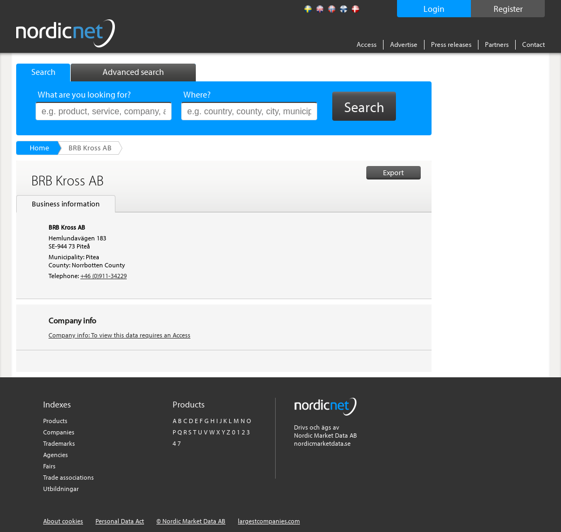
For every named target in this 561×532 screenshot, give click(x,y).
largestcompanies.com (269, 521)
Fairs (49, 466)
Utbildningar (61, 489)
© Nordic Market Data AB (190, 521)
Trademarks (59, 443)
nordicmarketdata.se (322, 443)
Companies (58, 432)
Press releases (451, 44)
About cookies (63, 521)
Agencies (55, 455)
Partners (497, 44)
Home (39, 148)
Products (55, 421)
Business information (66, 204)
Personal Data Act (119, 521)
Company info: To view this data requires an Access (119, 335)
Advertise (404, 44)
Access (367, 44)
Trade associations (68, 477)
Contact (533, 44)
